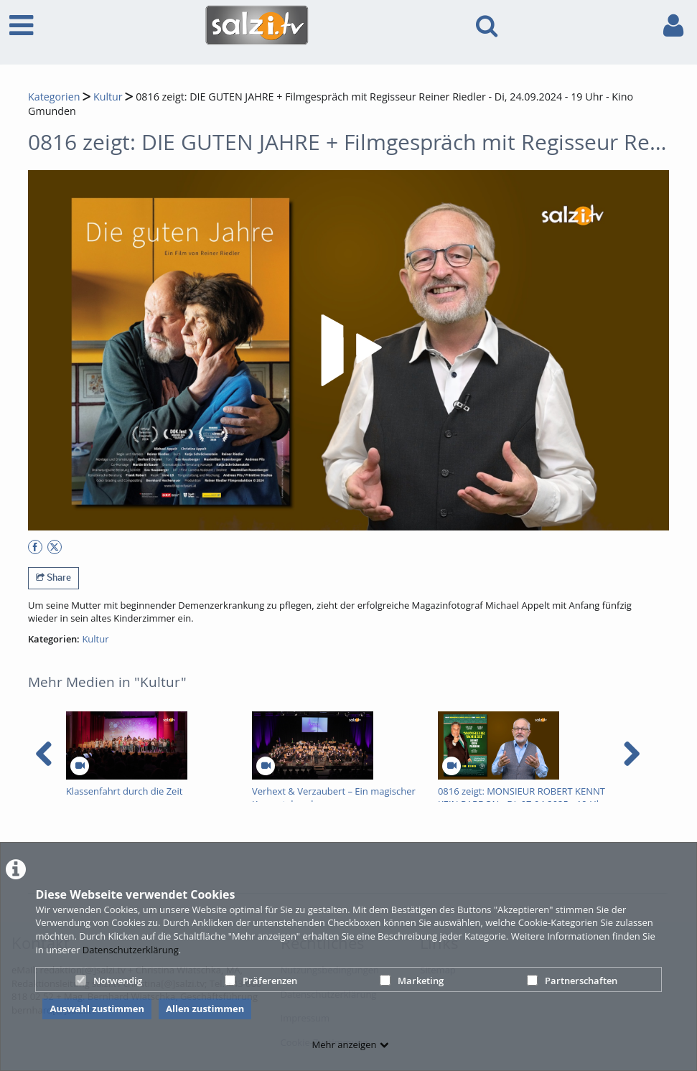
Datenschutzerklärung (131, 949)
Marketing (412, 980)
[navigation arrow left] (44, 754)
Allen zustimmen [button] (205, 1008)
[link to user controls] (673, 25)
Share (53, 577)
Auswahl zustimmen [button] (97, 1008)
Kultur (108, 96)
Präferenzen (261, 980)
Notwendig (108, 980)
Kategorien (54, 96)
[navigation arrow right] (631, 754)
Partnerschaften (572, 980)
